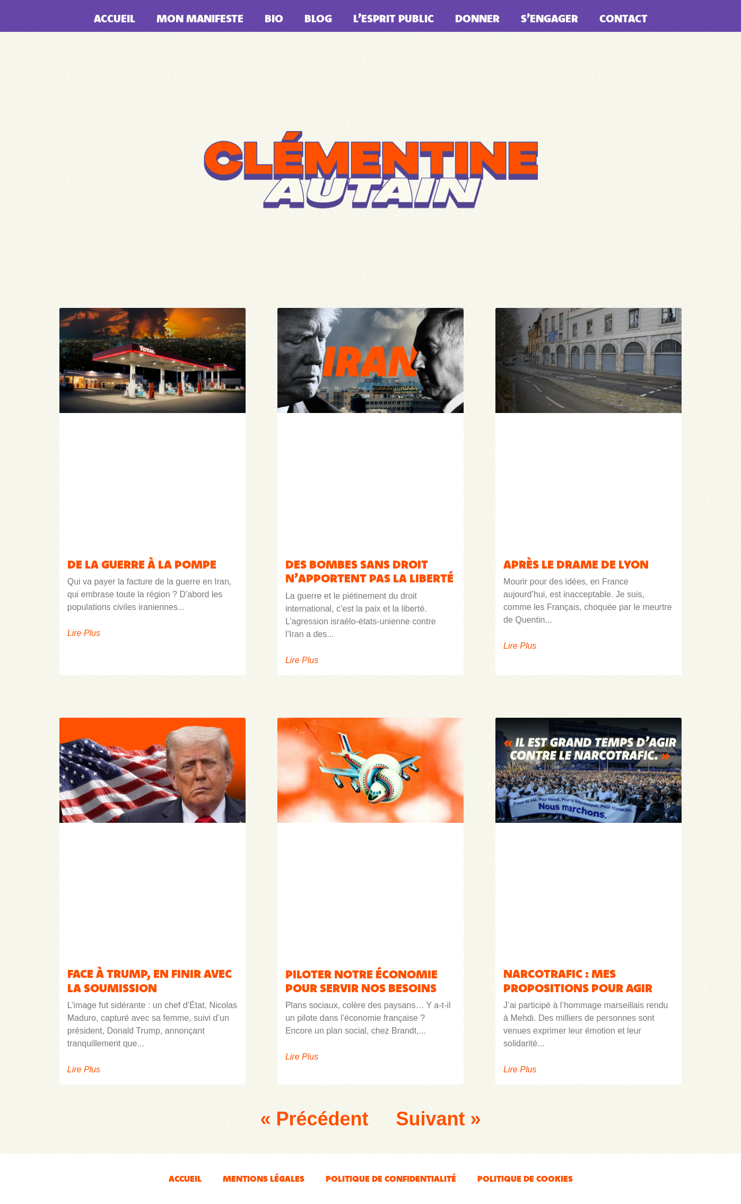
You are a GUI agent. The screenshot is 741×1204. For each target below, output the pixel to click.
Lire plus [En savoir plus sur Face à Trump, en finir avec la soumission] (83, 1069)
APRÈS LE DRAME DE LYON (576, 564)
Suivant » (438, 1119)
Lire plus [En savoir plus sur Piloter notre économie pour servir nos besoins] (301, 1057)
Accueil (114, 18)
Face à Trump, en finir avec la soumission (149, 980)
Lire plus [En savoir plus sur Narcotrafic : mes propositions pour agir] (519, 1069)
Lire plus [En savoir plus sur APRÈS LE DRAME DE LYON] (519, 646)
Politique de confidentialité (391, 1178)
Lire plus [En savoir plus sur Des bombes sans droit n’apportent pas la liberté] (301, 660)
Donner (477, 18)
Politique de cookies (525, 1178)
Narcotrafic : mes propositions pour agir (577, 980)
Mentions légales (263, 1178)
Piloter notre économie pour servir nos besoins (361, 981)
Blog (318, 18)
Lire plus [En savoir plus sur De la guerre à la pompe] (83, 633)
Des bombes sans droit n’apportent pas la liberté (369, 571)
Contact (623, 18)
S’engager (549, 18)
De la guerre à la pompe (141, 564)
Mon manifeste (199, 18)
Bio (274, 18)
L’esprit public (393, 18)
